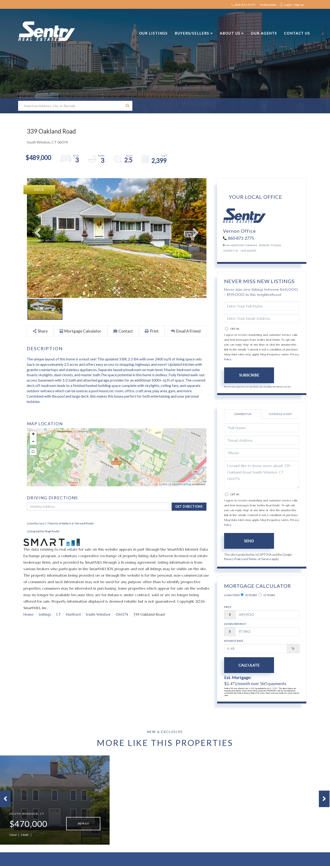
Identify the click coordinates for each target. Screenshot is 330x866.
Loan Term (232, 595)
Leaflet (163, 484)
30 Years (249, 595)
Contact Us (230, 250)
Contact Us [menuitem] (297, 33)
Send (249, 541)
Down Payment (235, 624)
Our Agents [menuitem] (264, 33)
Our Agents (248, 250)
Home (28, 614)
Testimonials (268, 5)
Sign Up (299, 5)
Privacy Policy (233, 559)
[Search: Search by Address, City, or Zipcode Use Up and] (70, 106)
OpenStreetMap (181, 484)
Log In (287, 5)
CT (58, 614)
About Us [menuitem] (230, 33)
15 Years (267, 595)
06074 (122, 614)
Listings (45, 614)
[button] (127, 106)
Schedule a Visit (280, 414)
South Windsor (98, 614)
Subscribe (249, 375)
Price (228, 607)
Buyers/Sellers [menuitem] (192, 33)
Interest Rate (233, 641)
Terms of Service (260, 559)
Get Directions (189, 506)
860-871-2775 (243, 5)
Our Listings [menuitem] (153, 33)
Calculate (249, 665)
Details (83, 824)
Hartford (73, 614)
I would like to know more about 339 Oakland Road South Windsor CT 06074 (262, 474)
